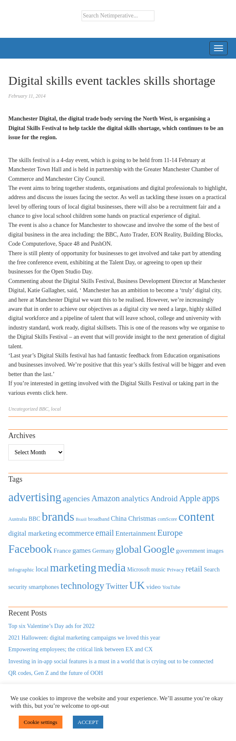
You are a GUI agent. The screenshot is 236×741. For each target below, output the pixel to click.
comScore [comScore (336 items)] (167, 519)
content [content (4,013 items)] (196, 516)
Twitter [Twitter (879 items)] (117, 586)
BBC (44, 409)
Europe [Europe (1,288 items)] (170, 533)
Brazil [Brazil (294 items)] (81, 519)
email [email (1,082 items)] (105, 532)
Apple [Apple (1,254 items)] (189, 498)
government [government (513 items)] (190, 550)
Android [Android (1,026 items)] (164, 498)
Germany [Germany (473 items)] (103, 550)
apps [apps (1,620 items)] (210, 498)
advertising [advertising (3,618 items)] (34, 497)
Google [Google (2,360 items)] (158, 549)
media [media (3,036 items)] (112, 567)
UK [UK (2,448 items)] (137, 585)
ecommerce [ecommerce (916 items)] (76, 533)
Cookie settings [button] (40, 722)
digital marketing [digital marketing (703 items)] (32, 533)
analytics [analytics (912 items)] (135, 498)
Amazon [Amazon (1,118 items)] (105, 498)
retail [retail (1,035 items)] (194, 568)
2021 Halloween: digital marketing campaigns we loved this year (84, 638)
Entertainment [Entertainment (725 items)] (135, 533)
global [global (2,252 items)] (129, 549)
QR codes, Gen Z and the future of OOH (55, 673)
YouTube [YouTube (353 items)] (171, 587)
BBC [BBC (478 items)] (34, 518)
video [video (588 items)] (153, 586)
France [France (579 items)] (62, 550)
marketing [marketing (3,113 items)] (73, 567)
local (56, 409)
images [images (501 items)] (215, 550)
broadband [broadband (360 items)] (98, 519)
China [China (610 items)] (119, 518)
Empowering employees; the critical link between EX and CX (80, 649)
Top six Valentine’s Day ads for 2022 (51, 626)
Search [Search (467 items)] (212, 569)
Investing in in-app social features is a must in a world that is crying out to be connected (111, 661)
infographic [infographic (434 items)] (21, 569)
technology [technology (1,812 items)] (82, 585)
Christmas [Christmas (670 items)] (142, 518)
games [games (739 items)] (81, 550)
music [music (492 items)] (158, 569)
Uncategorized (23, 409)
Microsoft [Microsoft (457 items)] (138, 569)
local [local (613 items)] (42, 569)
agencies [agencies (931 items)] (76, 498)
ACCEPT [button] (88, 722)
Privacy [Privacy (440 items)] (175, 569)
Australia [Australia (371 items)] (17, 519)
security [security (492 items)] (17, 586)
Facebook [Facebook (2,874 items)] (30, 549)
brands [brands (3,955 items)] (58, 516)
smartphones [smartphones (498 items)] (44, 586)
